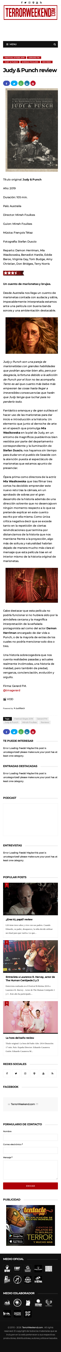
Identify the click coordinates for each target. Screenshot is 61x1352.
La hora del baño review (20, 1038)
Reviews (46, 62)
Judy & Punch (11, 62)
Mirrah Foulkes (30, 62)
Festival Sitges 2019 (15, 57)
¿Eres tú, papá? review (19, 919)
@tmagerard (11, 690)
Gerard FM (34, 57)
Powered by (14, 708)
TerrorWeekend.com (23, 1104)
